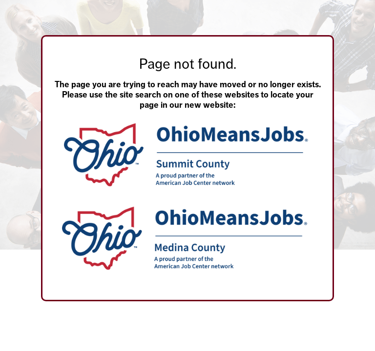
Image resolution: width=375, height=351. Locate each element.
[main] (187, 150)
